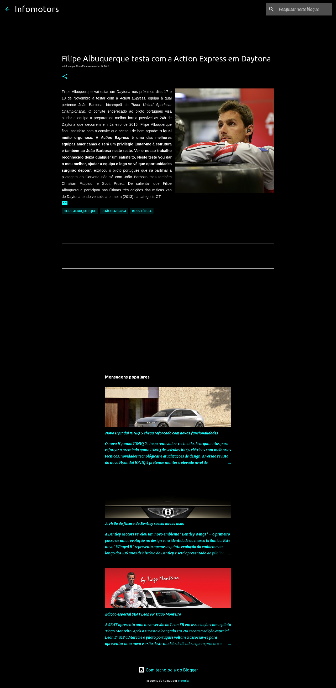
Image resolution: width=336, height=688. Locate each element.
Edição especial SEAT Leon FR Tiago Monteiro (143, 614)
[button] (65, 76)
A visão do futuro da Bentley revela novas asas (144, 524)
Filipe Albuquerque (80, 211)
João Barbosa (114, 211)
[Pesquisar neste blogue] (304, 9)
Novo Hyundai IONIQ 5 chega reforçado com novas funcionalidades (161, 433)
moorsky (184, 680)
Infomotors (37, 9)
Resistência (141, 211)
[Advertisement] (168, 321)
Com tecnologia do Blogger (168, 670)
